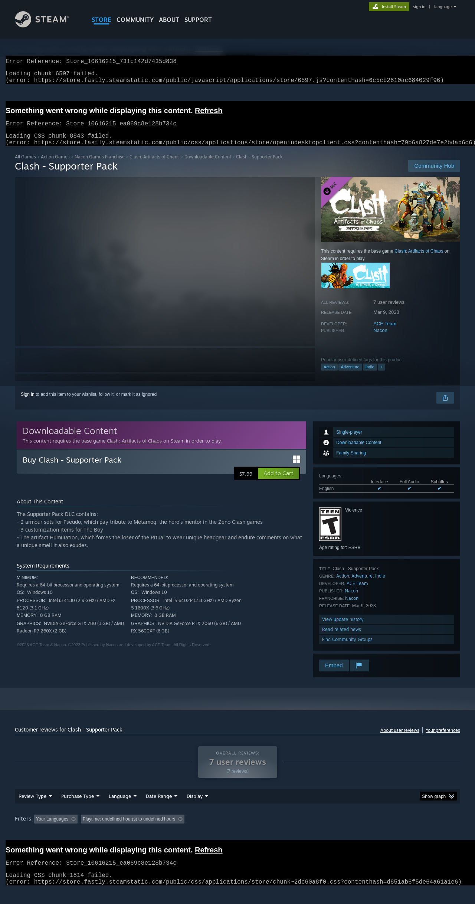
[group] (237, 834)
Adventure (350, 376)
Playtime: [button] (185, 833)
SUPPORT (198, 19)
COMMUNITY (135, 19)
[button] (278, 482)
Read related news (341, 638)
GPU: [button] (363, 833)
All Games (25, 165)
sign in (419, 6)
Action (329, 376)
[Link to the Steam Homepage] (47, 25)
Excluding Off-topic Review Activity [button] (127, 833)
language (443, 6)
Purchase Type (77, 810)
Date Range (159, 810)
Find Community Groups (347, 648)
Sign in (28, 403)
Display (195, 810)
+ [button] (381, 376)
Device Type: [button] (395, 833)
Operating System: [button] (300, 833)
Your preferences (443, 739)
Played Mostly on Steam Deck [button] (238, 833)
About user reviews (399, 739)
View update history (343, 628)
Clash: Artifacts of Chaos (155, 165)
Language (120, 810)
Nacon (380, 339)
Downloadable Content (207, 165)
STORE (101, 19)
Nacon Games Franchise (100, 165)
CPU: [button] (338, 833)
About (169, 19)
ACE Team (384, 332)
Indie (370, 376)
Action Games (55, 165)
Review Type (32, 810)
